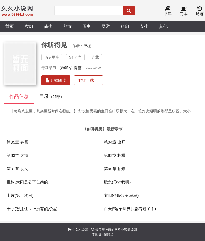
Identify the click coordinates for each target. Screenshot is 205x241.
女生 (144, 26)
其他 (163, 26)
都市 (67, 26)
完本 (184, 11)
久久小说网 (80, 230)
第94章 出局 (114, 142)
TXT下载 (86, 80)
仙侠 (48, 26)
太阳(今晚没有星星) (121, 195)
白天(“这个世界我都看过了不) (130, 208)
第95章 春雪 (71, 67)
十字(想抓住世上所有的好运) (32, 208)
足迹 (200, 11)
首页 (9, 26)
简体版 (96, 234)
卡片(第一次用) (20, 195)
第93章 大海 (17, 155)
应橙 (87, 46)
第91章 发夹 (17, 168)
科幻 (125, 26)
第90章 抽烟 (114, 168)
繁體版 (108, 234)
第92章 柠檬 (114, 155)
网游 (105, 26)
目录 (51, 96)
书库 (168, 11)
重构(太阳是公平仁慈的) (28, 182)
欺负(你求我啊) (117, 182)
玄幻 (29, 26)
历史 (86, 26)
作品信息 (19, 96)
